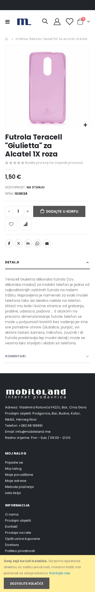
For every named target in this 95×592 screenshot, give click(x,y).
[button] (85, 125)
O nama (11, 514)
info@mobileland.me (32, 431)
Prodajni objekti (18, 520)
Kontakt (11, 526)
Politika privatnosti (20, 550)
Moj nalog (13, 468)
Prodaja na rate (18, 532)
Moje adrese (15, 480)
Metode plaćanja (19, 486)
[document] (48, 573)
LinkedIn (28, 243)
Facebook (9, 243)
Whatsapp (37, 243)
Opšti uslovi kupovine (22, 538)
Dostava (12, 544)
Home (7, 39)
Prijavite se (14, 462)
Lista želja (13, 492)
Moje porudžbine (19, 474)
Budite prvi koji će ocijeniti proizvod (54, 162)
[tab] (47, 262)
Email (47, 243)
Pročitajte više (59, 573)
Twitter (18, 243)
